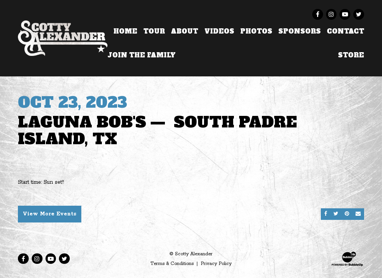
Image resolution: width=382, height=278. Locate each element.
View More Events (49, 214)
